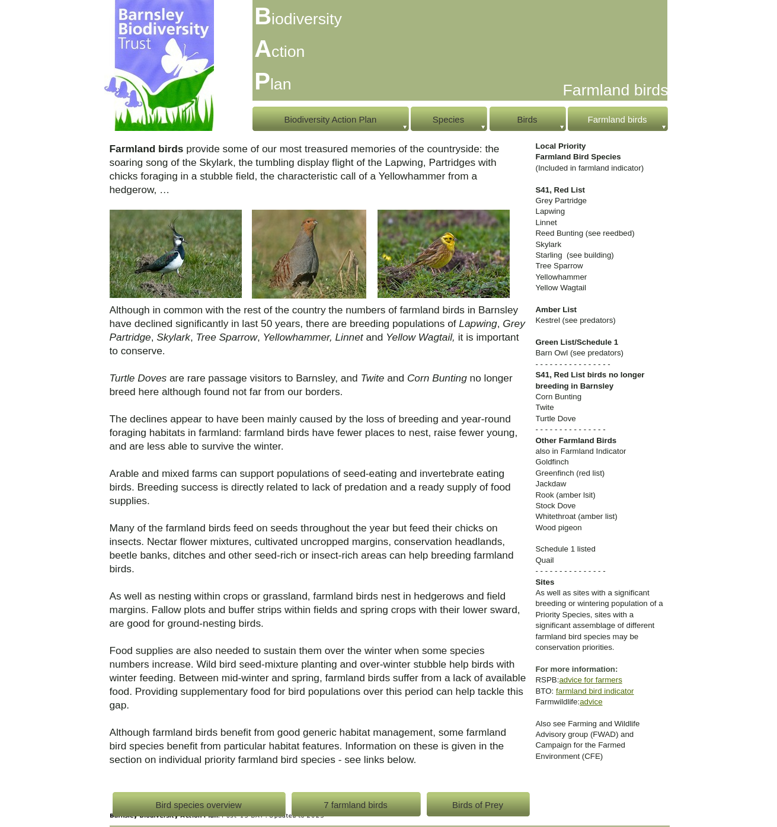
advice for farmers (590, 679)
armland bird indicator (596, 691)
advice (591, 701)
